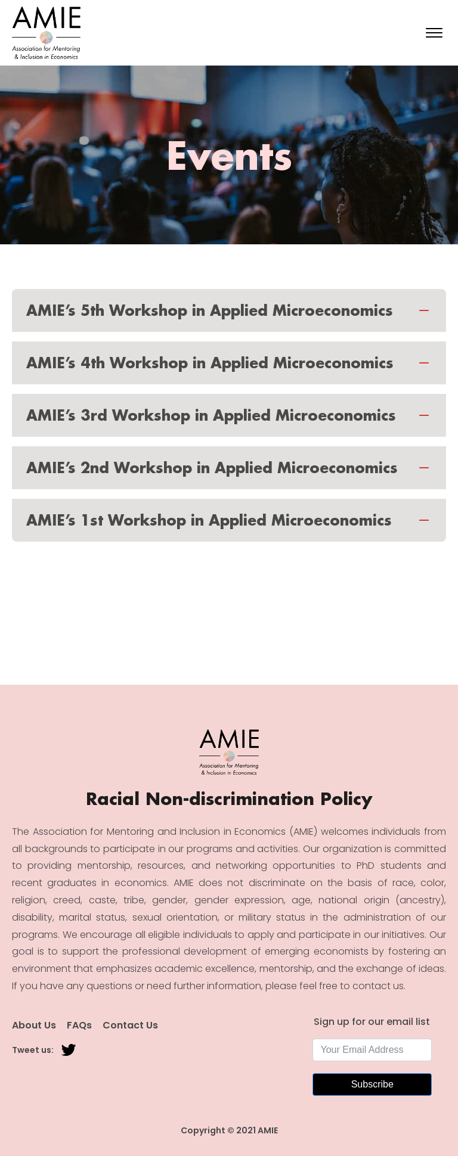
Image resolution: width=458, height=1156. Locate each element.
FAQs (79, 1025)
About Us (34, 1025)
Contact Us (130, 1025)
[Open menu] (434, 33)
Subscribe (372, 1084)
